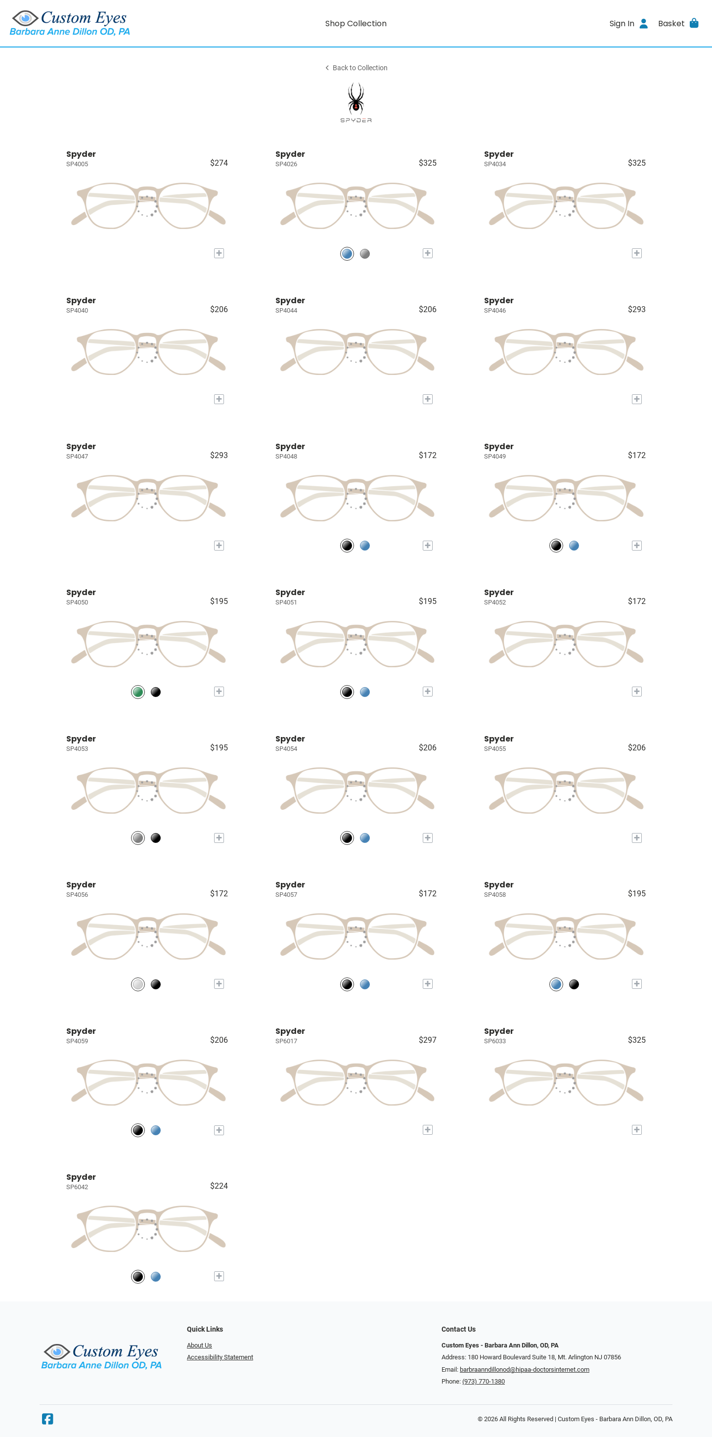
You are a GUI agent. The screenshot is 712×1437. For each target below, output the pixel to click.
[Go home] (95, 23)
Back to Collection (356, 68)
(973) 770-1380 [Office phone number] (483, 1381)
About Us (199, 1345)
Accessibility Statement (220, 1357)
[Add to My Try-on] (219, 253)
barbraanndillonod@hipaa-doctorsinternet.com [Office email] (524, 1369)
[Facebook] (47, 1421)
